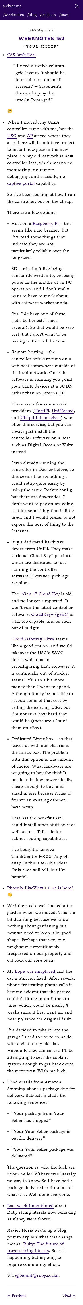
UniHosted (63, 410)
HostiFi (41, 410)
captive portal (21, 183)
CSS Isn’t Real (21, 54)
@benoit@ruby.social (36, 1275)
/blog (32, 14)
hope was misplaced (35, 971)
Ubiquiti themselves (40, 417)
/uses (64, 14)
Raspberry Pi (46, 223)
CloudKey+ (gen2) (50, 614)
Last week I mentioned (30, 1205)
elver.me (13, 6)
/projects (48, 14)
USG (12, 135)
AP (30, 135)
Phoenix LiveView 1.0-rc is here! (40, 888)
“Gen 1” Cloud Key (40, 594)
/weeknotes (13, 14)
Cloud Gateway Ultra (32, 639)
